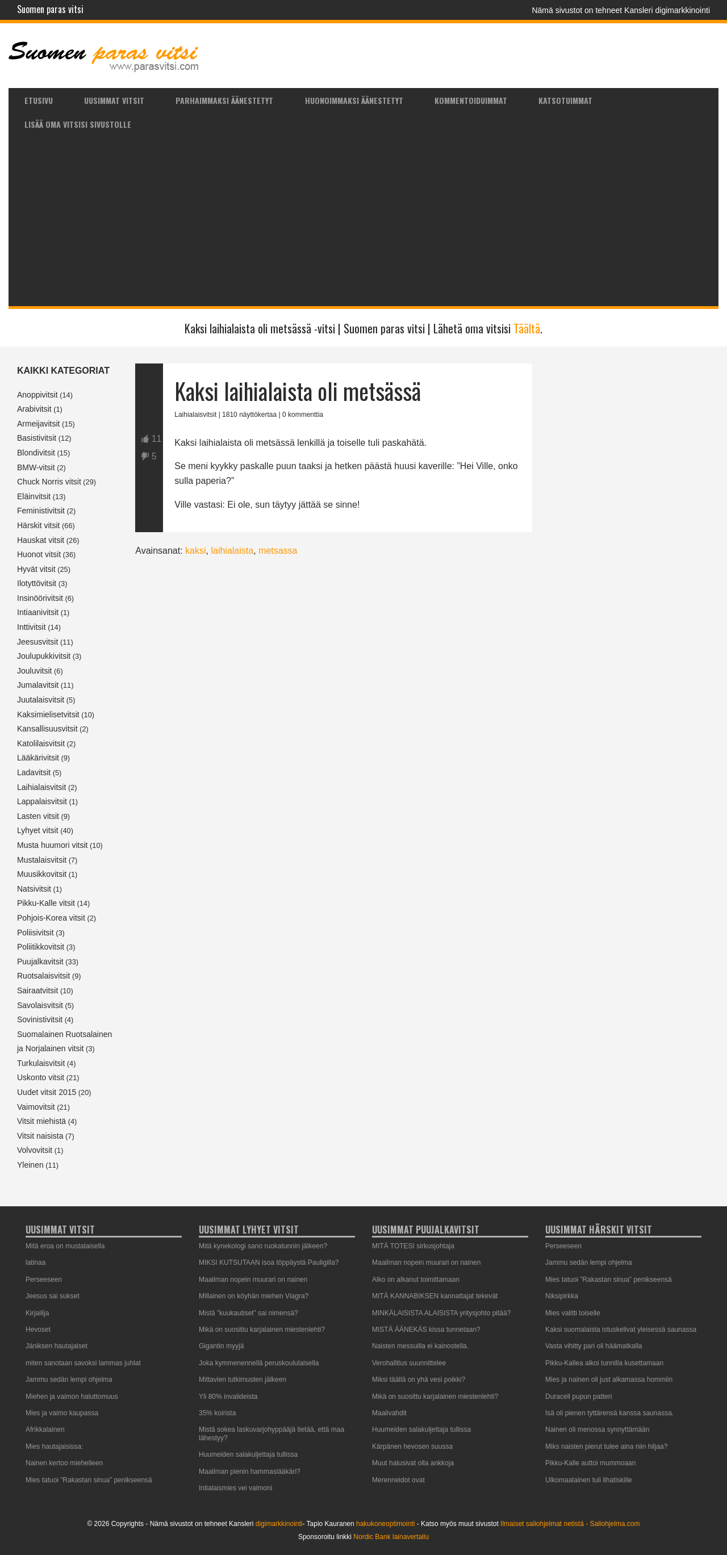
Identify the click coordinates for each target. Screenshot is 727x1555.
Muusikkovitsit (41, 874)
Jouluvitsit (34, 670)
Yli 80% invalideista (228, 1397)
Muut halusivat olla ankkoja (413, 1463)
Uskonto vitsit (40, 1077)
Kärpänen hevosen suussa (412, 1447)
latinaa (35, 1262)
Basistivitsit (36, 437)
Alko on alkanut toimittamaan (415, 1280)
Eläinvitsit (34, 496)
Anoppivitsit (37, 394)
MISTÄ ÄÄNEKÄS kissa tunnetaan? (426, 1330)
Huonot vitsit (39, 554)
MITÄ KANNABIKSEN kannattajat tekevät (435, 1296)
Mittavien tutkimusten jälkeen (242, 1379)
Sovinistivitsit (39, 1019)
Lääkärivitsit (38, 757)
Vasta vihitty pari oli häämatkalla (593, 1346)
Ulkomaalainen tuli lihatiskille (588, 1480)
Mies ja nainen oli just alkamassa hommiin (608, 1379)
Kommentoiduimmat (470, 100)
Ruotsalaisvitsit (43, 975)
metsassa (277, 550)
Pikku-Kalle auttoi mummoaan (590, 1463)
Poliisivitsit (35, 932)
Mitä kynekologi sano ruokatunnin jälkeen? (263, 1246)
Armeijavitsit (38, 423)
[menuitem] (38, 100)
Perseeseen (44, 1280)
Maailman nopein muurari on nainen (253, 1280)
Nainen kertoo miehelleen (64, 1463)
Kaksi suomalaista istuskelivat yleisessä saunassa (620, 1330)
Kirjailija (37, 1313)
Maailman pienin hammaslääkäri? (249, 1471)
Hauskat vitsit (40, 540)
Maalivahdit (389, 1413)
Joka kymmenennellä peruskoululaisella (259, 1363)
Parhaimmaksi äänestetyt (224, 100)
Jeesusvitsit (37, 641)
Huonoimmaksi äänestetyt (354, 100)
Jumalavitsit (38, 684)
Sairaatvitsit (37, 990)
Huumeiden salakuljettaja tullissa (248, 1454)
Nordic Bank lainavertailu (391, 1537)
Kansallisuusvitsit (47, 728)
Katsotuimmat (565, 100)
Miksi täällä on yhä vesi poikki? (418, 1379)
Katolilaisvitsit (41, 743)
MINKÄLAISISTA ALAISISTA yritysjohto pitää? (441, 1313)
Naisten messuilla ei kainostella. (420, 1346)
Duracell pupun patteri (578, 1397)
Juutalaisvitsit (40, 699)
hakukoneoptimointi (385, 1524)
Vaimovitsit (36, 1106)
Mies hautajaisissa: (54, 1447)
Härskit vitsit (38, 525)
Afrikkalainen (45, 1429)
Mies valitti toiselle (572, 1313)
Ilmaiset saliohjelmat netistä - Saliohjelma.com (570, 1524)
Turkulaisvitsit (41, 1063)
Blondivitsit (36, 452)
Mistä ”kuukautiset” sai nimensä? (248, 1313)
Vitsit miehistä (41, 1121)
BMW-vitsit (36, 467)
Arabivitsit (34, 408)
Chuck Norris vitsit (49, 481)
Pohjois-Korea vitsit (51, 917)
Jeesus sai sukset (53, 1296)
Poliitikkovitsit (40, 946)
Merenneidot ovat (398, 1480)
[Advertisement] (363, 220)
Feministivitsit (41, 510)
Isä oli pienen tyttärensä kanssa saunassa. (609, 1413)
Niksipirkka (561, 1296)
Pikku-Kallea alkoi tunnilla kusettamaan (604, 1363)
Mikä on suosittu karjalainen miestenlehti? (262, 1330)
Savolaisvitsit (40, 1005)
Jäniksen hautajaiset (56, 1346)
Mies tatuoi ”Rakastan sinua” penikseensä (89, 1480)
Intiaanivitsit (38, 612)
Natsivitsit (34, 888)
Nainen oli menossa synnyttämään (597, 1429)
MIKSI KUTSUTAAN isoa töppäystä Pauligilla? (269, 1262)
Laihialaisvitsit (41, 787)
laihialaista (232, 550)
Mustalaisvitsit (41, 859)
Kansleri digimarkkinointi (667, 10)
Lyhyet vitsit (38, 830)
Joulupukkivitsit (43, 656)
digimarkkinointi (279, 1524)
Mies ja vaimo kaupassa (62, 1413)
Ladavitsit (34, 772)
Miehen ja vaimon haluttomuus (72, 1397)
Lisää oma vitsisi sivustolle (77, 124)
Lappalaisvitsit (42, 801)
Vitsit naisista (40, 1135)
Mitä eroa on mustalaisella (65, 1246)
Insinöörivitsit (40, 598)
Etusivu (38, 100)
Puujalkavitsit (40, 961)
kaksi (195, 550)
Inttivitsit (31, 627)
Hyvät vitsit (36, 569)
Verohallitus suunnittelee (409, 1363)
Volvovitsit (34, 1150)
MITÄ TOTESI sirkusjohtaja (413, 1246)
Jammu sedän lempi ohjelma (69, 1379)
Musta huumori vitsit (52, 845)
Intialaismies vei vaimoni (235, 1488)
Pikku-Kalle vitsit (46, 903)
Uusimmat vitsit (114, 100)
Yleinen (30, 1164)
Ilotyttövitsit (36, 583)
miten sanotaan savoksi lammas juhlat (83, 1363)
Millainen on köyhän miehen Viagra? (253, 1296)
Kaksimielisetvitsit (48, 714)
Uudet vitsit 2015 (46, 1092)
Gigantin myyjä (221, 1346)
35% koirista (217, 1413)
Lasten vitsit (38, 816)
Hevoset (38, 1330)
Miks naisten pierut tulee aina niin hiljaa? (606, 1447)
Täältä (526, 328)
